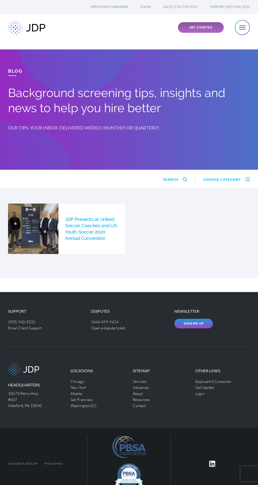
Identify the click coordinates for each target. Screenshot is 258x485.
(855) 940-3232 (21, 321)
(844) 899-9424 (104, 321)
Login (146, 7)
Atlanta (77, 393)
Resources (142, 399)
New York (79, 387)
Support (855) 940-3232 (230, 7)
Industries (141, 387)
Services (140, 381)
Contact (140, 405)
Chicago (78, 381)
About (138, 393)
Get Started (200, 32)
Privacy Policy (53, 463)
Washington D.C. (85, 405)
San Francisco (82, 399)
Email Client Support (26, 327)
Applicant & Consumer (214, 381)
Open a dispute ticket (109, 327)
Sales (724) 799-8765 (180, 7)
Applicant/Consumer (109, 7)
